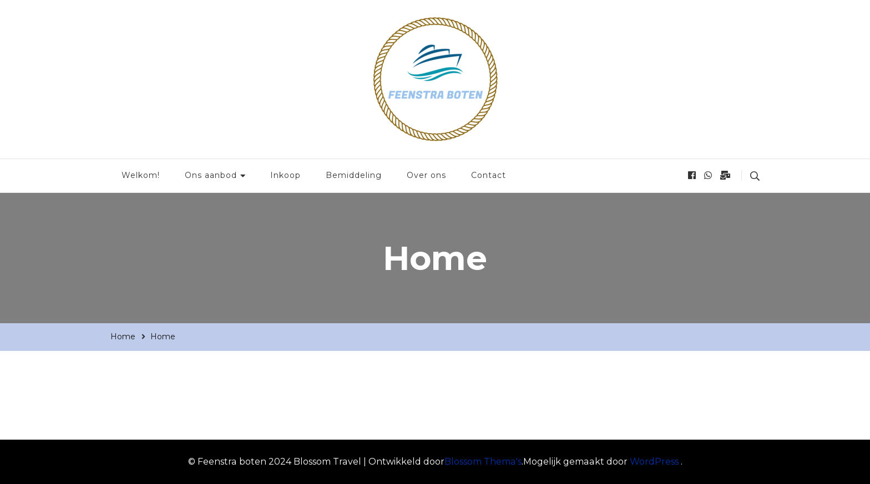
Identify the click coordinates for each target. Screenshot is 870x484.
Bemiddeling (354, 175)
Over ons (426, 175)
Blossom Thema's (483, 461)
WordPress (654, 461)
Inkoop (285, 175)
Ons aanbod (211, 175)
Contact (488, 175)
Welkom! (141, 175)
